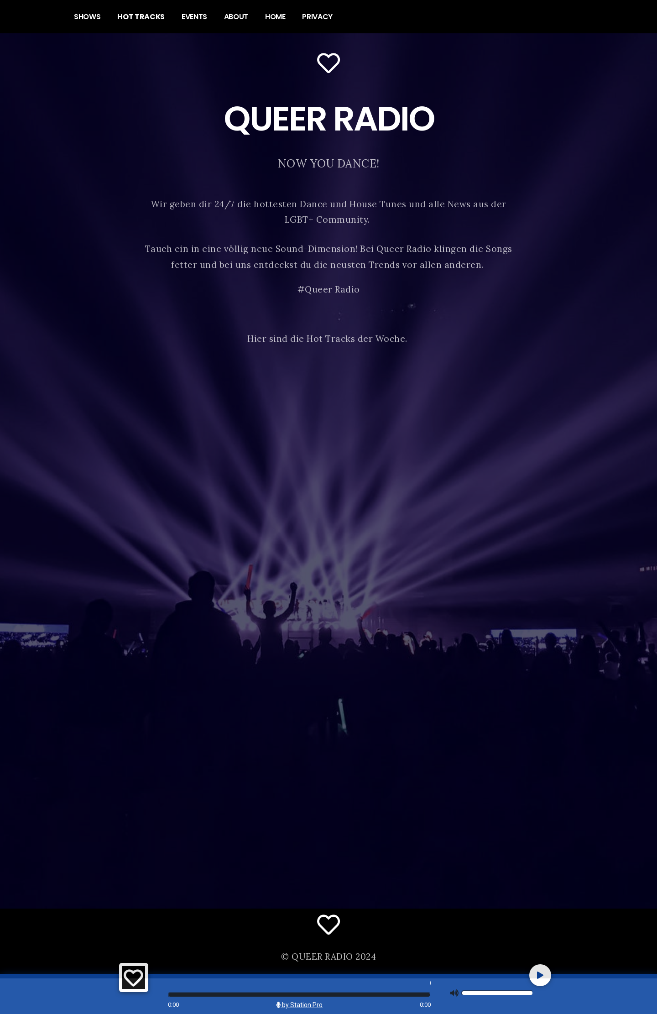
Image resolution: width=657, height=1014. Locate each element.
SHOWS (87, 16)
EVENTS (194, 16)
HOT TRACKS (141, 16)
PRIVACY (317, 16)
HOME (275, 16)
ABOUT (236, 16)
